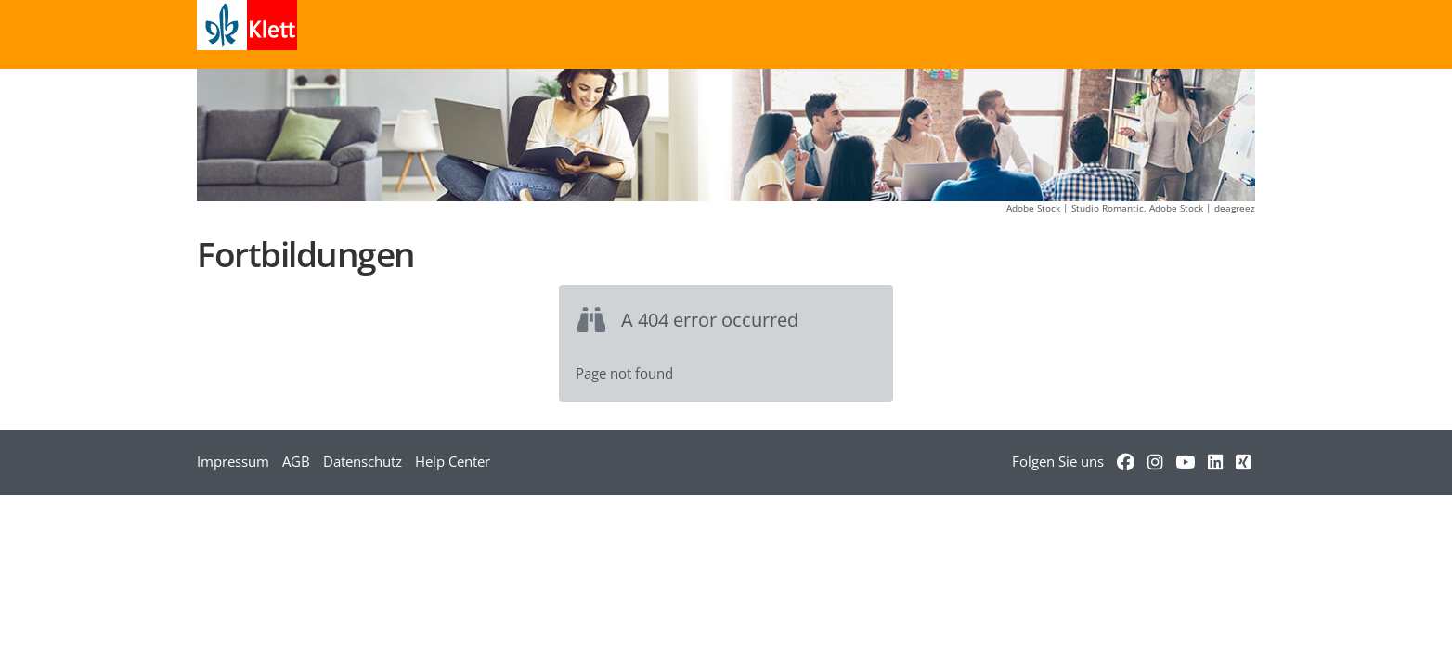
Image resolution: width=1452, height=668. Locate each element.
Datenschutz (362, 461)
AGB (296, 461)
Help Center (452, 461)
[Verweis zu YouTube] (1185, 461)
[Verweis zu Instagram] (1154, 461)
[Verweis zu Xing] (1243, 461)
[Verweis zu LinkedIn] (1215, 461)
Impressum (233, 461)
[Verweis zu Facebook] (1125, 461)
